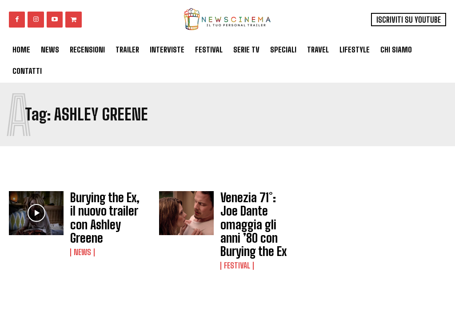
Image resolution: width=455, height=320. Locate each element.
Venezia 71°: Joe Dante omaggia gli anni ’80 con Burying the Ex (256, 211)
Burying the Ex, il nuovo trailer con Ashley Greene (100, 207)
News (81, 229)
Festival (236, 237)
